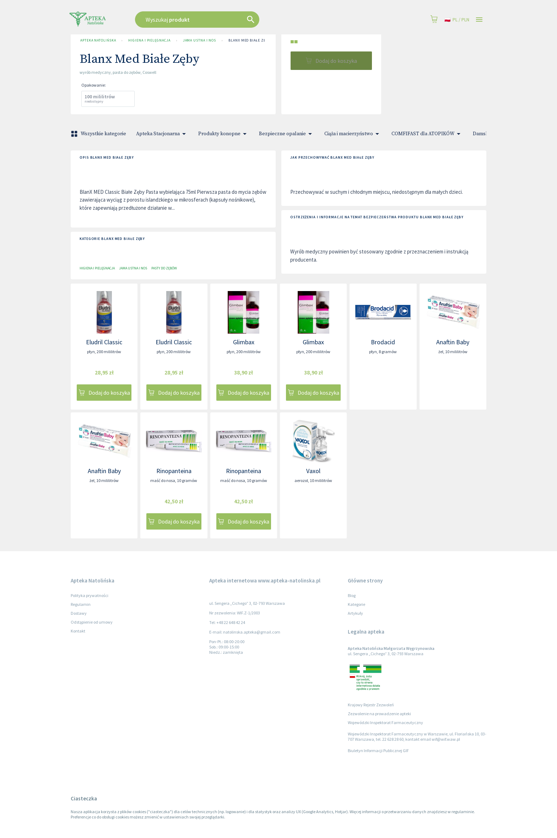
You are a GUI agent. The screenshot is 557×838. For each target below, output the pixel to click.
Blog (352, 595)
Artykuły (355, 613)
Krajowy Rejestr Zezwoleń (371, 704)
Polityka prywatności (89, 595)
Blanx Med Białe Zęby (249, 40)
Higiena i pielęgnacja (149, 40)
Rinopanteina (173, 471)
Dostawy (79, 613)
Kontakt (78, 631)
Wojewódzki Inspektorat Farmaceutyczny (385, 722)
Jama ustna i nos (199, 40)
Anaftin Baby (452, 342)
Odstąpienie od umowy (92, 622)
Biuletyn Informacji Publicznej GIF (378, 750)
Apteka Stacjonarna (162, 133)
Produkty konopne (223, 133)
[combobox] (233, 19)
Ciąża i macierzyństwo (353, 133)
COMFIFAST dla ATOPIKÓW (427, 133)
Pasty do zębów (164, 268)
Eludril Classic (104, 342)
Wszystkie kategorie (99, 133)
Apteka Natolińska (98, 40)
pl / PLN (457, 20)
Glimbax (243, 342)
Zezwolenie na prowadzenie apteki (379, 713)
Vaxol (313, 471)
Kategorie (356, 604)
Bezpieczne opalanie (287, 133)
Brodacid (383, 342)
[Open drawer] (479, 20)
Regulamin (81, 604)
